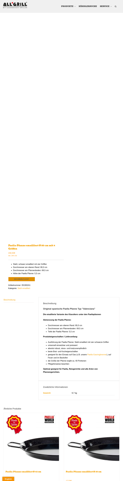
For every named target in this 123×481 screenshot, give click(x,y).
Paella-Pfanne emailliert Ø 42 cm (23, 471)
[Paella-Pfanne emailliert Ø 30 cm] (91, 440)
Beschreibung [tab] (9, 300)
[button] (115, 6)
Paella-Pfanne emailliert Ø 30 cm (83, 471)
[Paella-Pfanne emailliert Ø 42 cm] (31, 440)
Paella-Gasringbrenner (97, 355)
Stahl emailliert (24, 288)
